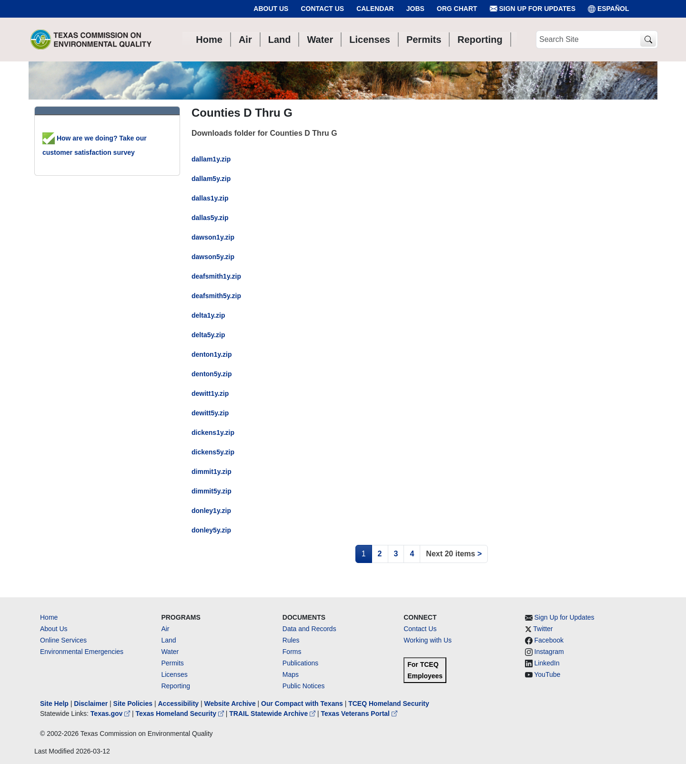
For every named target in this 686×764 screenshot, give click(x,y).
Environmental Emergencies (81, 651)
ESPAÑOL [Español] (608, 9)
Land (168, 640)
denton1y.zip (212, 354)
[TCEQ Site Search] (648, 39)
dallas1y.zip (210, 198)
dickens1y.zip (213, 432)
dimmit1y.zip (212, 471)
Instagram (549, 651)
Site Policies (132, 703)
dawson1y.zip (213, 237)
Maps (290, 674)
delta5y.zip (208, 335)
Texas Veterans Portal (359, 713)
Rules (291, 640)
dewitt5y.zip (210, 413)
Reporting (175, 686)
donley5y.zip (211, 530)
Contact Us (322, 8)
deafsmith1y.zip (216, 276)
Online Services (63, 640)
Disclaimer (91, 703)
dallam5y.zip (211, 178)
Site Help (54, 703)
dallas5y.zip (210, 217)
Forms (292, 651)
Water (170, 651)
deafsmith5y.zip (216, 296)
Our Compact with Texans (302, 703)
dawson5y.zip (213, 257)
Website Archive (230, 703)
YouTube (547, 674)
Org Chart (457, 8)
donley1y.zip (211, 510)
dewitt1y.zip (210, 393)
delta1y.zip (208, 315)
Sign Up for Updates (532, 9)
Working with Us (428, 640)
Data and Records (309, 629)
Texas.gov (111, 713)
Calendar (375, 8)
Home (49, 617)
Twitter (543, 629)
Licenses (174, 674)
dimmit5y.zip (212, 491)
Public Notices (303, 686)
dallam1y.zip (211, 159)
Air (165, 629)
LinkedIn (547, 663)
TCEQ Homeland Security (388, 703)
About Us (270, 8)
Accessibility (179, 703)
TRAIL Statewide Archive (273, 713)
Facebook (549, 640)
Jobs (415, 8)
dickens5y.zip (213, 452)
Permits (172, 663)
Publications (300, 663)
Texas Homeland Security (181, 713)
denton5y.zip (212, 374)
